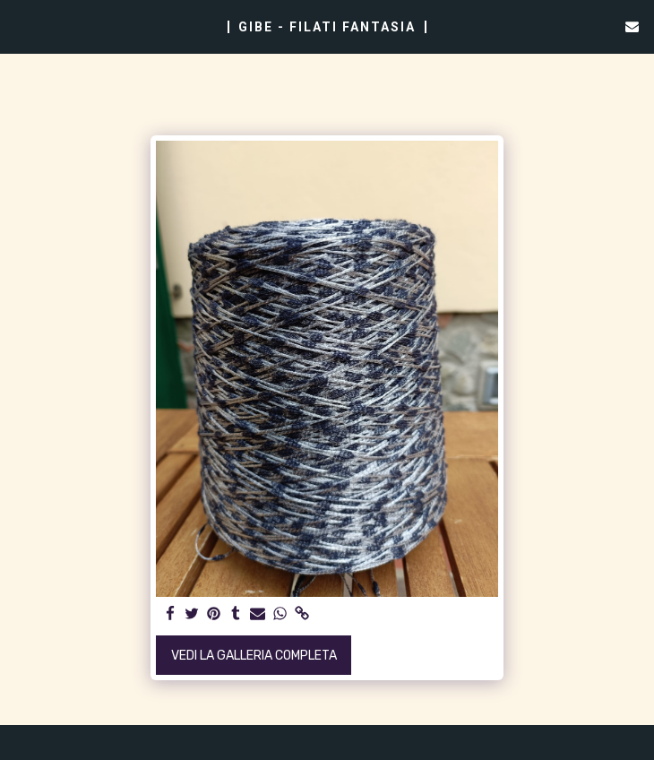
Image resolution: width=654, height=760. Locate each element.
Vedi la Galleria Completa (254, 655)
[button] (19, 26)
